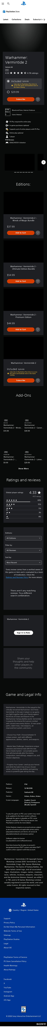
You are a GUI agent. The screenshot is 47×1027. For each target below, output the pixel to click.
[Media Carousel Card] (20, 162)
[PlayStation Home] (23, 3)
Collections (16, 19)
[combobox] (23, 538)
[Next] (43, 162)
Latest (5, 19)
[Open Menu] (3, 3)
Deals (27, 19)
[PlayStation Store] (11, 11)
